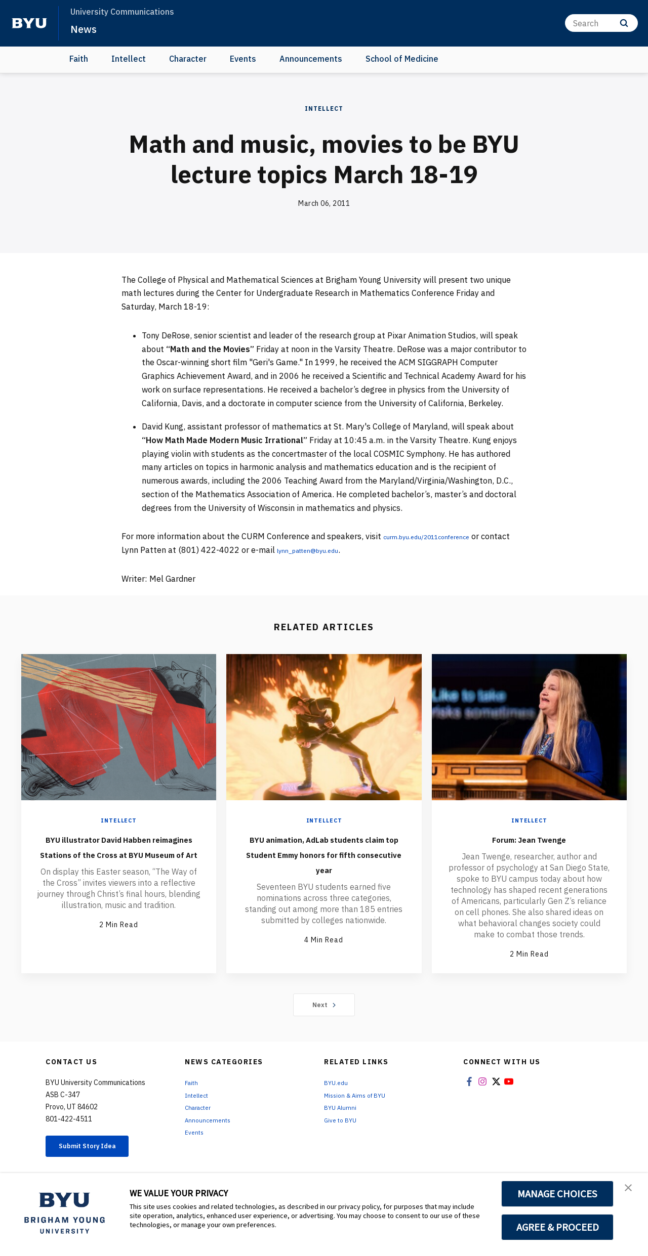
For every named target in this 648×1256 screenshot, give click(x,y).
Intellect (128, 59)
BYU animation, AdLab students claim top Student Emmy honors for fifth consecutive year (324, 861)
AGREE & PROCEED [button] (557, 1227)
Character (188, 59)
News (85, 28)
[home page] (29, 23)
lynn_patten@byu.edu (349, 550)
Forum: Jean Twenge (529, 838)
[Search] (601, 23)
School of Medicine (402, 59)
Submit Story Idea (98, 1149)
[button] (631, 1191)
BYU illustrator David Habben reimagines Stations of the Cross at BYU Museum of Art (118, 861)
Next (324, 1006)
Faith (78, 59)
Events (243, 59)
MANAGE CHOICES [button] (557, 1194)
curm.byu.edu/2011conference (440, 536)
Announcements (310, 59)
